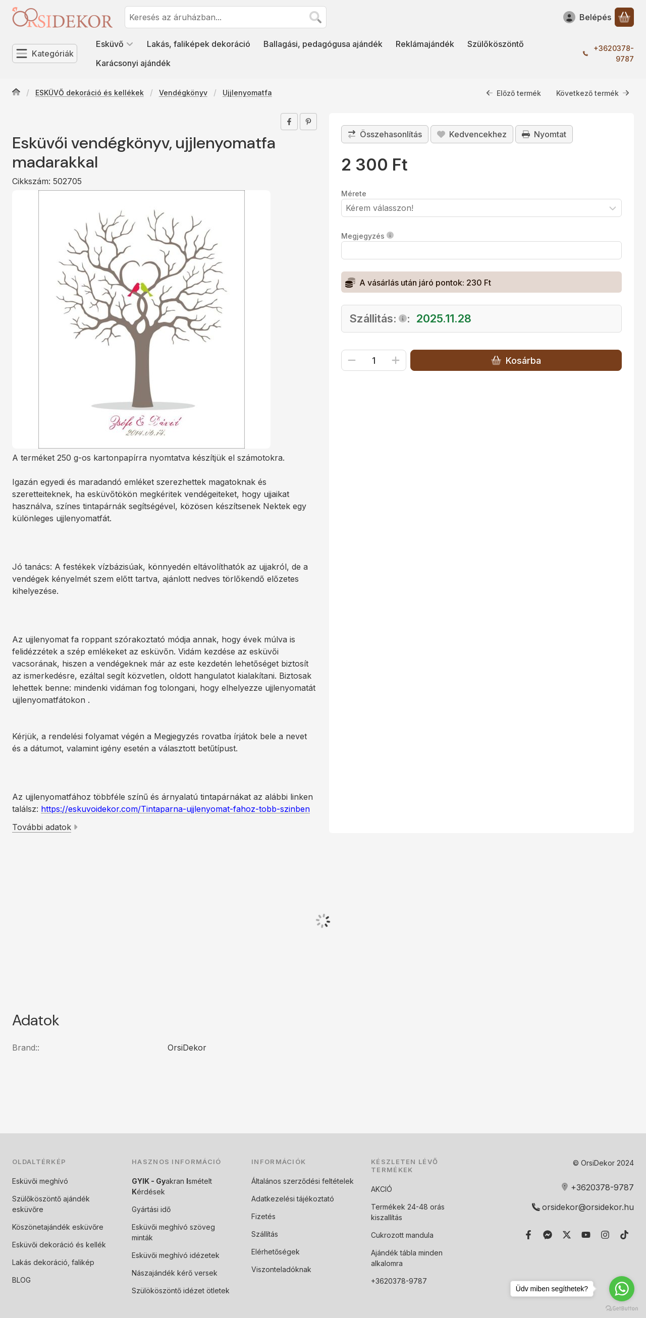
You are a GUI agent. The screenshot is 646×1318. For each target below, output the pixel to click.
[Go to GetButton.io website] (622, 1308)
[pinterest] (308, 121)
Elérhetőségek (275, 1251)
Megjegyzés (367, 236)
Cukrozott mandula (402, 1235)
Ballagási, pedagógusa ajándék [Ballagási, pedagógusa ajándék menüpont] (323, 44)
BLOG (21, 1280)
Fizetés (263, 1216)
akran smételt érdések (172, 1186)
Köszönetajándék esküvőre (57, 1227)
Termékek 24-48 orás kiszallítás (408, 1212)
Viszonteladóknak (281, 1269)
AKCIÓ (381, 1189)
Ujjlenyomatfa (247, 92)
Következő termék (592, 93)
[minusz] (352, 360)
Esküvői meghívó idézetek (176, 1255)
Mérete (353, 193)
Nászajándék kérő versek (175, 1273)
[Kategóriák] (44, 53)
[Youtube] (586, 1234)
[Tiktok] (624, 1234)
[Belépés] (587, 17)
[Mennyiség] (374, 360)
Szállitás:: (379, 318)
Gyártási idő (151, 1209)
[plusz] (396, 360)
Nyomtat (544, 134)
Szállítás (264, 1234)
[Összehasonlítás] (384, 134)
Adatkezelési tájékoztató (292, 1198)
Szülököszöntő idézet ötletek (181, 1290)
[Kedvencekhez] (471, 134)
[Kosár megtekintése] (624, 17)
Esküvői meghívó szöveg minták (173, 1232)
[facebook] (289, 121)
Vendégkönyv (183, 92)
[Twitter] (566, 1234)
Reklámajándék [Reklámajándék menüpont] (425, 44)
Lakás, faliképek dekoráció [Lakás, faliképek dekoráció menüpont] (198, 44)
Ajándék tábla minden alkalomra (407, 1258)
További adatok (45, 827)
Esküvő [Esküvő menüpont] (115, 44)
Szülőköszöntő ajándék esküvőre (51, 1204)
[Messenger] (547, 1234)
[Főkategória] (16, 92)
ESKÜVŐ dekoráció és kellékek (89, 92)
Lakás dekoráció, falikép (53, 1262)
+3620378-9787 (614, 53)
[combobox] (226, 17)
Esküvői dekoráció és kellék (59, 1244)
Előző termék (513, 93)
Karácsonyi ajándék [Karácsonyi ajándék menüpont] (133, 63)
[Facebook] (528, 1234)
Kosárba (516, 360)
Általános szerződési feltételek (302, 1181)
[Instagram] (605, 1234)
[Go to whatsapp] (621, 1288)
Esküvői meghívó (40, 1181)
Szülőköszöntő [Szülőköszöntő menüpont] (495, 44)
